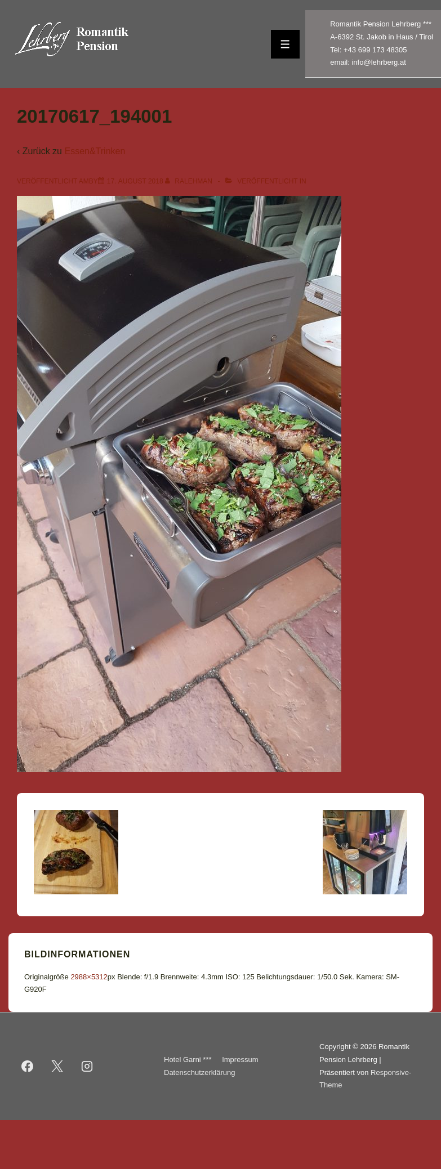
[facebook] (27, 1066)
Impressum (240, 1059)
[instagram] (87, 1066)
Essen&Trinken (94, 151)
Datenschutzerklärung (199, 1072)
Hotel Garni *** (188, 1059)
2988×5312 (88, 977)
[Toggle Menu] (285, 44)
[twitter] (57, 1066)
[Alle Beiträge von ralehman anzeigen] (189, 181)
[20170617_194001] (135, 181)
